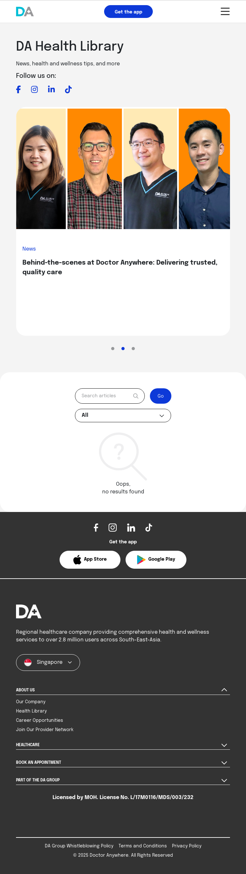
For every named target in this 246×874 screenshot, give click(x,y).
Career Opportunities (39, 720)
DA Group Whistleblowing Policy (79, 846)
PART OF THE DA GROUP (38, 780)
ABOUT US (25, 690)
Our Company (30, 702)
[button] (90, 560)
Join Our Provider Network (44, 730)
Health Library (31, 711)
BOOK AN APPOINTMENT (38, 763)
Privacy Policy (186, 846)
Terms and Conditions (143, 846)
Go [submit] (161, 396)
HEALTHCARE (28, 745)
